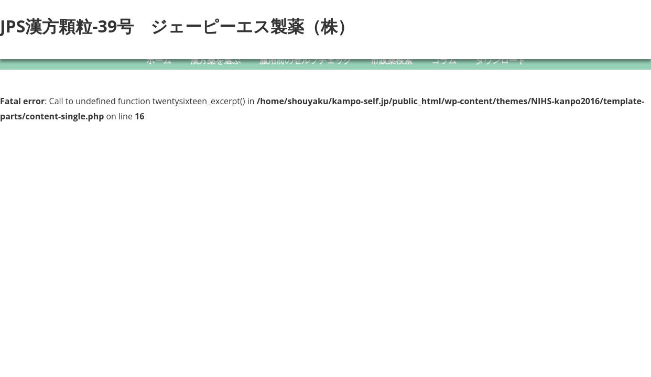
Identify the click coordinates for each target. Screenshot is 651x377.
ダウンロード (500, 60)
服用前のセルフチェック (305, 60)
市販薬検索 (392, 60)
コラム (444, 60)
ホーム (158, 60)
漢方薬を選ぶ (215, 60)
